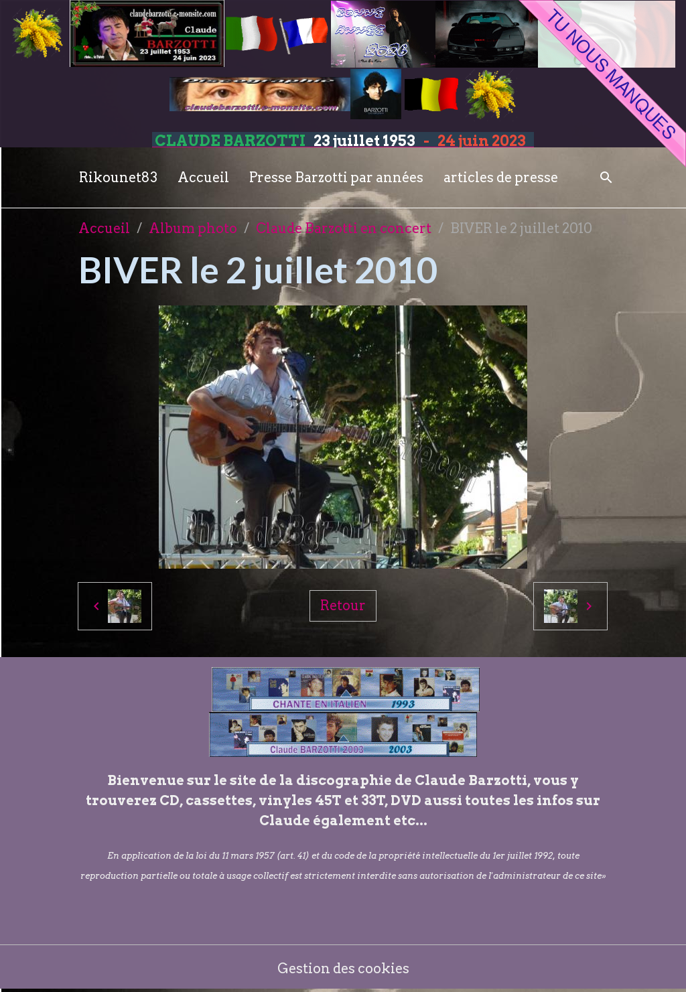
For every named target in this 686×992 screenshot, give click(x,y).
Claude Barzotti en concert (343, 228)
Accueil (203, 177)
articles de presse (500, 177)
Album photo (193, 228)
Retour (343, 605)
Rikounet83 (118, 177)
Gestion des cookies (343, 969)
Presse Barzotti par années (336, 177)
